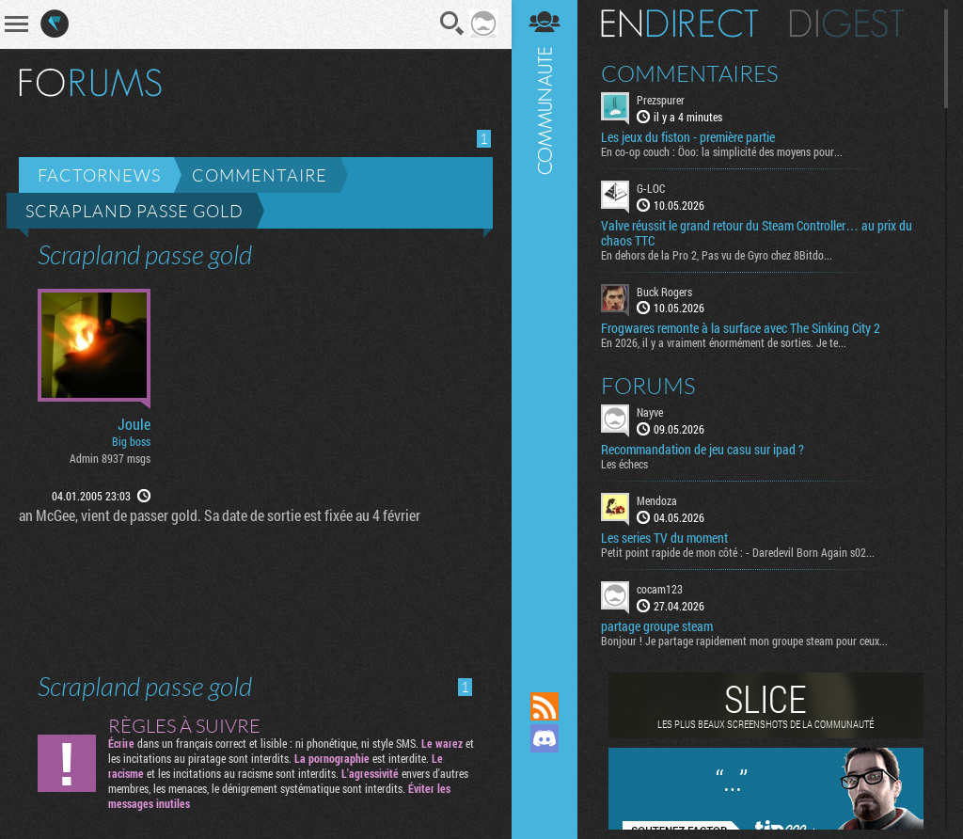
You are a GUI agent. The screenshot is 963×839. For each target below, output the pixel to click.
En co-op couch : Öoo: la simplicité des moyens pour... (722, 151)
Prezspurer (661, 99)
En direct (679, 23)
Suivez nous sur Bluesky (544, 802)
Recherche (452, 23)
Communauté (544, 328)
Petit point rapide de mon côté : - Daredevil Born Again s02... (738, 552)
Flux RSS (544, 706)
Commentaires (690, 73)
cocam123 (660, 588)
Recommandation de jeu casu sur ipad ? (702, 449)
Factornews (99, 175)
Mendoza (657, 500)
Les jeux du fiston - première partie (688, 137)
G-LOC (651, 188)
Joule (134, 424)
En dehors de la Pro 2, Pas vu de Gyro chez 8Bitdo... (716, 254)
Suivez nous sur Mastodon (544, 770)
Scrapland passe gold (134, 210)
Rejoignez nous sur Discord (544, 738)
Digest (847, 23)
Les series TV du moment (664, 538)
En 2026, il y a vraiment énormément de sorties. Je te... (723, 342)
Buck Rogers (664, 291)
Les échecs (624, 463)
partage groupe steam (657, 626)
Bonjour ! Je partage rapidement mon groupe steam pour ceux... (744, 640)
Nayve (650, 412)
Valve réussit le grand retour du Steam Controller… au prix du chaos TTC (756, 233)
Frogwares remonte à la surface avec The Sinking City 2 (740, 328)
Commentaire (259, 175)
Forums (648, 386)
